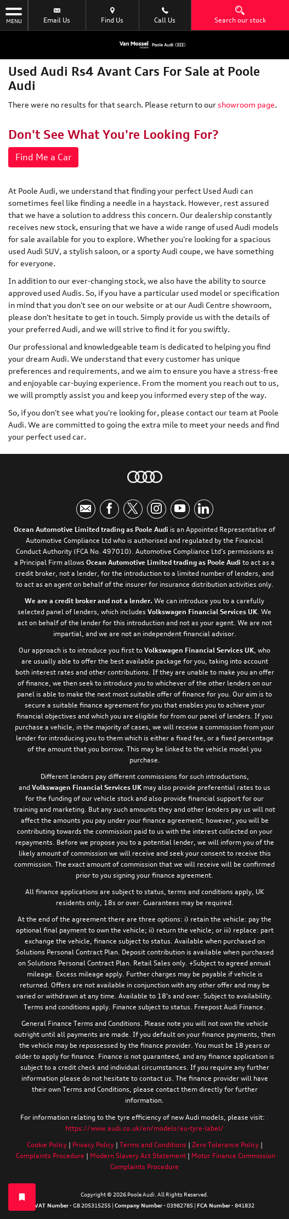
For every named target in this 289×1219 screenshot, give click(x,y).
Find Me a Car (43, 156)
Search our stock (240, 14)
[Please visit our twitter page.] (133, 509)
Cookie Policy (47, 1145)
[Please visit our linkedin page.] (203, 509)
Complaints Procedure (50, 1155)
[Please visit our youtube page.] (180, 509)
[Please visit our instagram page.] (156, 509)
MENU (13, 14)
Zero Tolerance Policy (225, 1145)
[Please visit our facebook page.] (109, 509)
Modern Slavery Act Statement (138, 1155)
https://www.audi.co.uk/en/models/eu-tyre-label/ (144, 1128)
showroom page (246, 104)
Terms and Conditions (153, 1145)
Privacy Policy (93, 1145)
